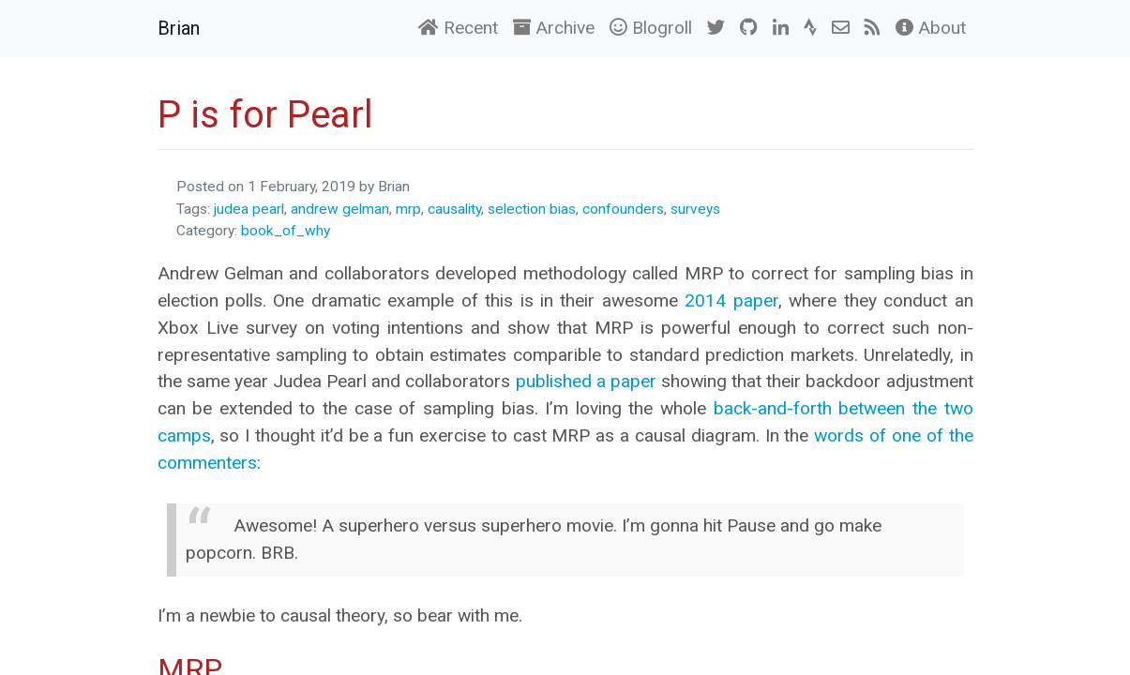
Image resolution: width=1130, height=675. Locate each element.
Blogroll (651, 27)
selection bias (532, 209)
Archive (554, 27)
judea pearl (249, 209)
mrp (408, 209)
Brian (179, 28)
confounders (623, 209)
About (931, 27)
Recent (458, 27)
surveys (695, 209)
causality (454, 209)
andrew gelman (340, 209)
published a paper (586, 381)
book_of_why (285, 230)
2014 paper (731, 300)
